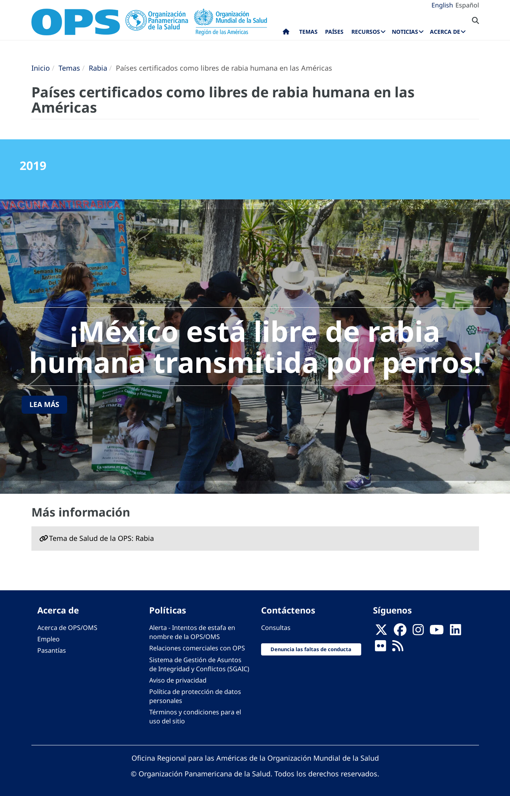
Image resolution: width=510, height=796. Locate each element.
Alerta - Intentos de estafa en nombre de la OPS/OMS (192, 632)
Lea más (44, 404)
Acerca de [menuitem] (445, 31)
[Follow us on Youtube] (437, 632)
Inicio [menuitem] (286, 33)
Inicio (40, 68)
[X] (381, 632)
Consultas (276, 627)
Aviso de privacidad (178, 680)
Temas (69, 68)
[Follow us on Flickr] (380, 648)
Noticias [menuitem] (405, 31)
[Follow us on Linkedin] (455, 632)
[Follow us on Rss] (397, 648)
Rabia (98, 68)
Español (467, 5)
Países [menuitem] (334, 31)
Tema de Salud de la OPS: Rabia (101, 538)
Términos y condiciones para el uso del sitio (195, 716)
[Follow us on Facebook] (400, 632)
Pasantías (51, 650)
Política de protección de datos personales (195, 696)
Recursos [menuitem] (365, 31)
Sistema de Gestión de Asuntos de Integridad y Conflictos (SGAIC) (199, 664)
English (442, 5)
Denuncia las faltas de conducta (311, 649)
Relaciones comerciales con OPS (197, 648)
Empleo (48, 639)
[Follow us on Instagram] (418, 632)
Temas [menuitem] (308, 31)
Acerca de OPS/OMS (67, 627)
